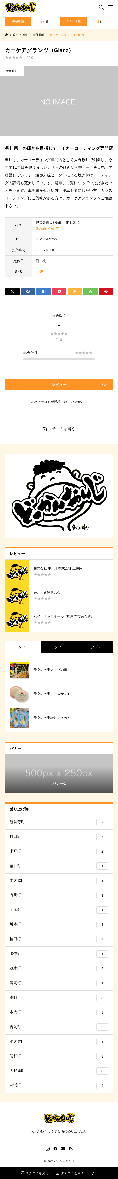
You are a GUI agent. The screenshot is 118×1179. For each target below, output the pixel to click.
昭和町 (59, 1056)
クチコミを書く (70, 1173)
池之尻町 (59, 1041)
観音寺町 (59, 822)
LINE (39, 272)
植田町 (59, 939)
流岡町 (59, 983)
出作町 (59, 954)
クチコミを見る (35, 1173)
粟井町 (59, 866)
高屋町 (59, 910)
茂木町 (59, 968)
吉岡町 (59, 1027)
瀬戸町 (59, 851)
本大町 (59, 1012)
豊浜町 (59, 1085)
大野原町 (12, 71)
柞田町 (59, 836)
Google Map (45, 228)
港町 (59, 997)
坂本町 (59, 924)
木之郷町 (59, 880)
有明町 (59, 895)
